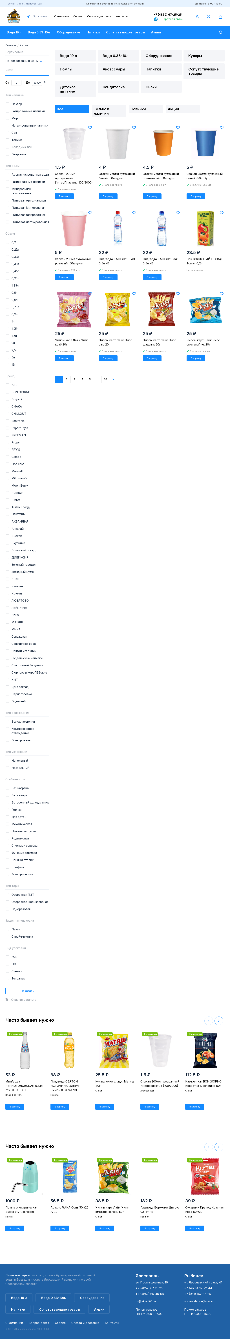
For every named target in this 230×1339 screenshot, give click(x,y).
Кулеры (195, 56)
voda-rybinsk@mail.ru (199, 1301)
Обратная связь (172, 18)
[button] (218, 1021)
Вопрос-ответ (39, 1323)
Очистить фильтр (23, 999)
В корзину (64, 196)
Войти (11, 3)
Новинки (138, 109)
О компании (61, 16)
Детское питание (68, 89)
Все (60, 109)
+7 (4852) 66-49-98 (150, 1294)
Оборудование (68, 32)
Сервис (78, 16)
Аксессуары (114, 69)
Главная (11, 45)
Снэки (151, 87)
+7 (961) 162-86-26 (197, 1294)
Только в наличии (101, 111)
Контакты (122, 16)
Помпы (66, 69)
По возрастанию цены (21, 61)
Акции (156, 32)
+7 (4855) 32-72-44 (198, 1288)
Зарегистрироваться (29, 3)
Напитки (93, 32)
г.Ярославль (39, 16)
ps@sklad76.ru (146, 1301)
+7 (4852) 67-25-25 (168, 14)
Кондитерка (114, 87)
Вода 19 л (14, 32)
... (98, 379)
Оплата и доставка (99, 16)
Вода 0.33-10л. (39, 32)
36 (105, 379)
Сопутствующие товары (125, 32)
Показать (27, 991)
